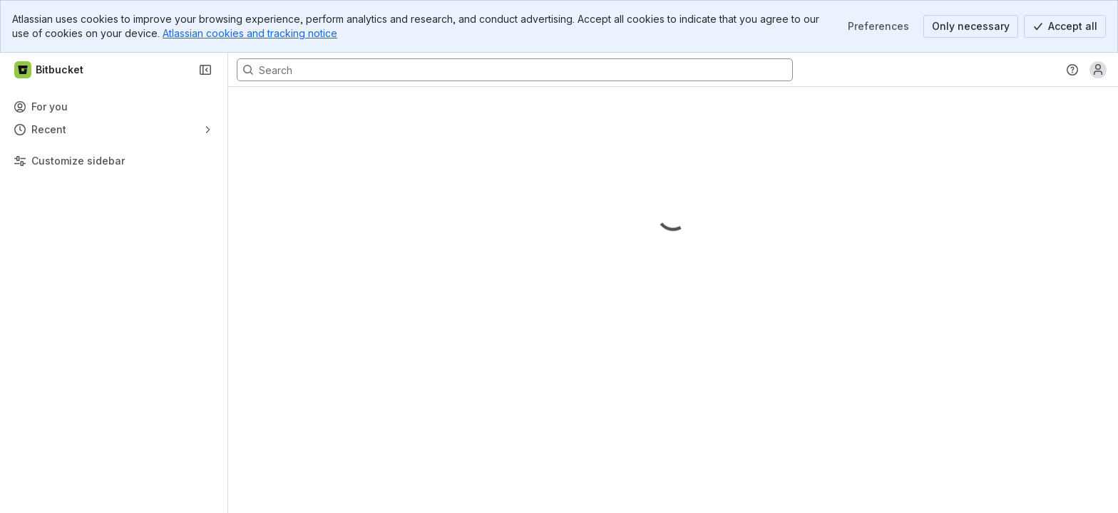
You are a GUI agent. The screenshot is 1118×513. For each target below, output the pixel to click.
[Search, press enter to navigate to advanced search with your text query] (515, 69)
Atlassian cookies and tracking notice (250, 33)
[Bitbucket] (49, 69)
